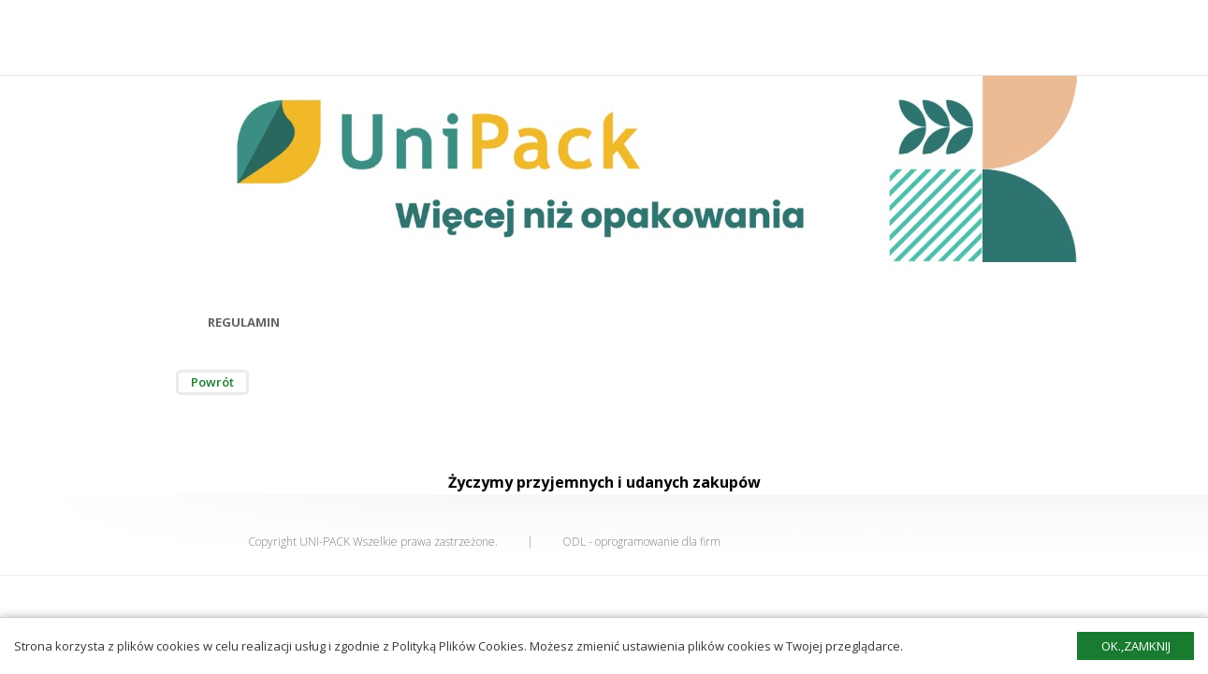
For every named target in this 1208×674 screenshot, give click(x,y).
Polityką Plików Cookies (458, 645)
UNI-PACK (324, 541)
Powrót (212, 382)
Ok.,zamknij (1136, 645)
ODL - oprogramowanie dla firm (641, 541)
